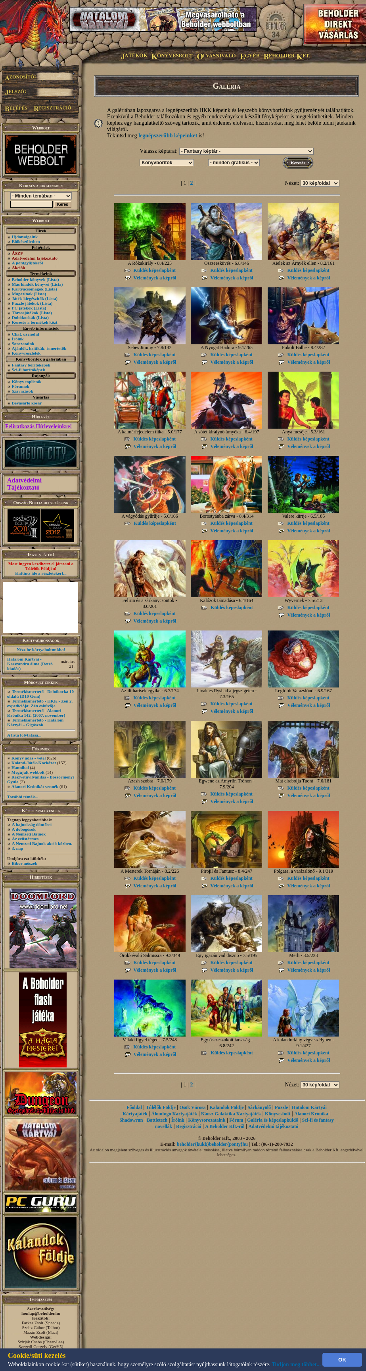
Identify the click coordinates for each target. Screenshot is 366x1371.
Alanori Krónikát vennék (35, 786)
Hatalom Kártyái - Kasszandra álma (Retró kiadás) (30, 664)
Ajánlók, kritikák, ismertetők (39, 348)
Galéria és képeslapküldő (272, 1120)
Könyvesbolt (277, 1114)
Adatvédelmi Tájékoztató (24, 484)
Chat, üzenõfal (25, 334)
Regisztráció (188, 1126)
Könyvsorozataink (207, 1120)
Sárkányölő (259, 1107)
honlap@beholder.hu (40, 1313)
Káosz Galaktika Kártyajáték (231, 1114)
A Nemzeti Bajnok (29, 834)
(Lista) (53, 279)
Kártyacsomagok (28, 289)
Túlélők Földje (161, 1107)
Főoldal (134, 1107)
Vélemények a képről (155, 278)
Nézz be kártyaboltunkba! (41, 649)
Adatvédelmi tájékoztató (273, 1126)
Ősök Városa (193, 1107)
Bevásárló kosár (27, 403)
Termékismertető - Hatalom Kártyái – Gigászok (35, 722)
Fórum (236, 1120)
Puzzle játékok (25, 303)
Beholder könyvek (29, 279)
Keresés (298, 162)
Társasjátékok (25, 312)
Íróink (18, 338)
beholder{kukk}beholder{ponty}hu (212, 1144)
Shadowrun (131, 1120)
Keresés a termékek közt (34, 322)
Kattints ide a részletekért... (41, 573)
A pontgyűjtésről (27, 262)
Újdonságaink (25, 236)
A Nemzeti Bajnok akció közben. (42, 843)
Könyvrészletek (26, 353)
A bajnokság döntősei (32, 824)
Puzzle (281, 1107)
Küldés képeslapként (155, 270)
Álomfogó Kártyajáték (174, 1114)
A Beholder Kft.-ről (224, 1126)
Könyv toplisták (27, 381)
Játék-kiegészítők (28, 298)
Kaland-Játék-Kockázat (33, 762)
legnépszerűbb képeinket (167, 136)
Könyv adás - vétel (28, 758)
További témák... (22, 796)
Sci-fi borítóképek (28, 369)
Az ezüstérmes (25, 838)
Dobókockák (23, 317)
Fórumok (20, 386)
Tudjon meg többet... (296, 1364)
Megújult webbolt (27, 772)
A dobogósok (24, 829)
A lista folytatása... (24, 735)
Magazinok (22, 293)
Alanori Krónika (311, 1114)
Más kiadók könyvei (31, 284)
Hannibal (20, 767)
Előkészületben (26, 241)
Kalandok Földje (226, 1107)
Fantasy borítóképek (31, 365)
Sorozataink (23, 343)
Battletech (157, 1120)
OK (342, 1360)
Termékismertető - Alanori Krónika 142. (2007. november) (36, 713)
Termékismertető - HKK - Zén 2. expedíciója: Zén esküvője (40, 703)
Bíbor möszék (24, 863)
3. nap (17, 848)
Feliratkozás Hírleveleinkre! (38, 426)
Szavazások (22, 391)
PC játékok (22, 308)
